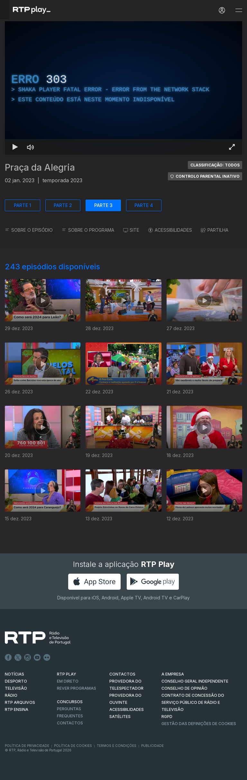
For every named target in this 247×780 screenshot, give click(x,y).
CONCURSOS (70, 701)
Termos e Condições (116, 746)
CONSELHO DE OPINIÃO (184, 688)
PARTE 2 (63, 205)
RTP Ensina (16, 709)
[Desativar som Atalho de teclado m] (30, 147)
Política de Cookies (73, 746)
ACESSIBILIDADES (170, 230)
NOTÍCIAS (14, 674)
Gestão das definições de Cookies (198, 723)
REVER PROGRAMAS (76, 688)
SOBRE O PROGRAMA (88, 230)
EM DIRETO (67, 681)
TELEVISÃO (16, 688)
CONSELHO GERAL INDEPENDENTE (194, 681)
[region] (123, 88)
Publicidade (152, 746)
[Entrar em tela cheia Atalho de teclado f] (232, 147)
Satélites (120, 716)
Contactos (70, 723)
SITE (131, 230)
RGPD (166, 716)
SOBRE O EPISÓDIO (29, 230)
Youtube (37, 657)
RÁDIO (11, 695)
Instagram (27, 657)
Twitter (18, 657)
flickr (46, 657)
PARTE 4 (143, 205)
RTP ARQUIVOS (20, 702)
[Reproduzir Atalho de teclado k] (15, 147)
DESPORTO (16, 681)
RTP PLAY (66, 674)
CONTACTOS (122, 674)
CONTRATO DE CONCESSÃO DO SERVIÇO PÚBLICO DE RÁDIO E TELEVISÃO (192, 702)
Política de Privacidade (27, 746)
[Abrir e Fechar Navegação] (238, 10)
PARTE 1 (22, 205)
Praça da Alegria (40, 167)
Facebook (8, 657)
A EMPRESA (172, 674)
